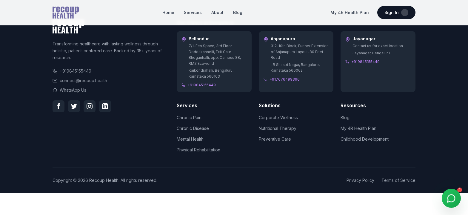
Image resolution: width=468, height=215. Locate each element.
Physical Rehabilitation (198, 149)
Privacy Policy (360, 180)
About (217, 12)
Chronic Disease (193, 128)
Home (168, 12)
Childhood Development (365, 139)
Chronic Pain (189, 117)
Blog (237, 12)
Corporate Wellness (278, 117)
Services (193, 12)
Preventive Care (275, 139)
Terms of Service (398, 180)
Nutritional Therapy (277, 128)
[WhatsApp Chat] (451, 198)
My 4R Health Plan (349, 12)
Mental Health (190, 139)
